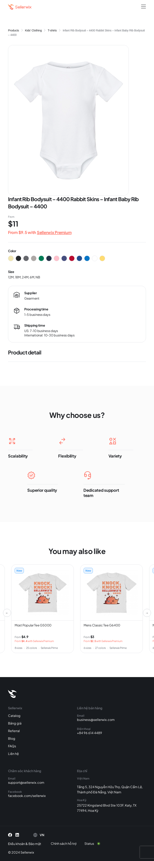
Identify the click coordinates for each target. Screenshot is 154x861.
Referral (14, 731)
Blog (11, 738)
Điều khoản (16, 844)
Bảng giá (14, 723)
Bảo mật (34, 844)
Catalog (14, 715)
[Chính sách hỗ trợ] (66, 843)
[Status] (94, 843)
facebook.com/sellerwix (27, 796)
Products (13, 30)
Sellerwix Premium (54, 232)
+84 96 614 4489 (89, 733)
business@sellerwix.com (96, 720)
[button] (143, 6)
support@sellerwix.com (26, 782)
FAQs (12, 746)
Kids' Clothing (33, 30)
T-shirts (52, 30)
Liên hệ (13, 754)
